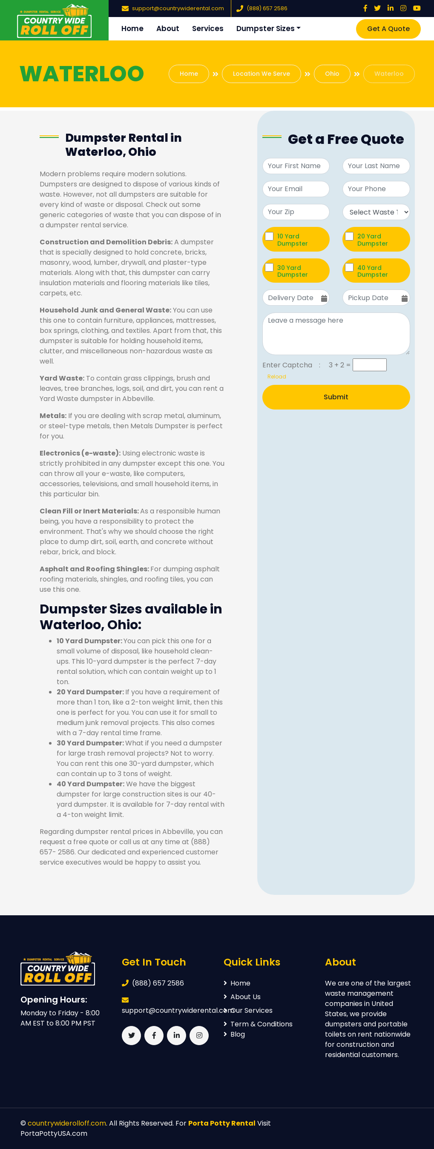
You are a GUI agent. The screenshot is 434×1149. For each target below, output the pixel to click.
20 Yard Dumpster (372, 239)
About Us (242, 997)
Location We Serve (261, 73)
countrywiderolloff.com (67, 1123)
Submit (336, 397)
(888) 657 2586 (267, 8)
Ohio (332, 73)
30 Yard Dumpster (292, 271)
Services (208, 28)
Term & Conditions (258, 1024)
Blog (234, 1034)
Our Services (248, 1010)
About (167, 28)
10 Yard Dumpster (292, 239)
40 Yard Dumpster (372, 271)
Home (132, 28)
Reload (274, 376)
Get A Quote (388, 29)
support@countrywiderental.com (178, 8)
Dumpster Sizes (265, 28)
